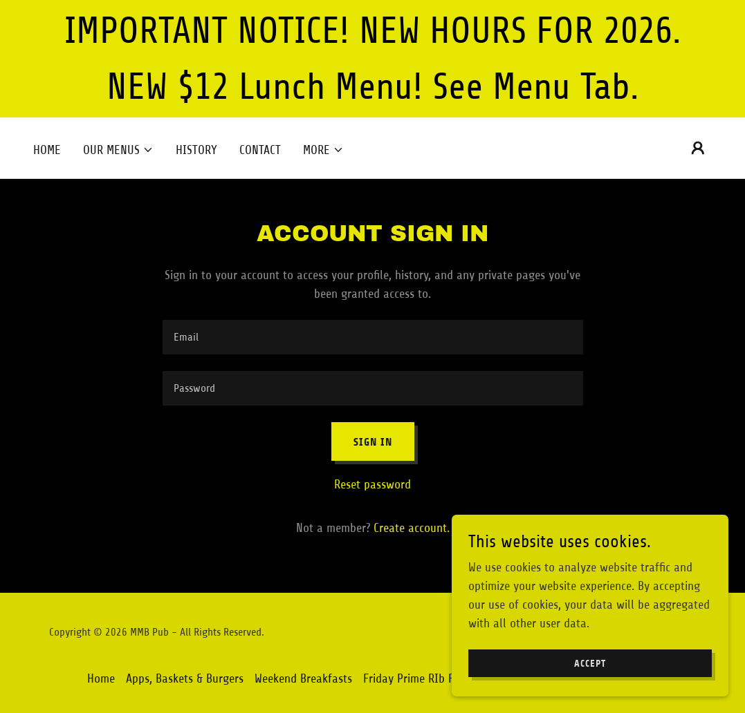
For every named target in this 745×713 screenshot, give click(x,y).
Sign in (372, 441)
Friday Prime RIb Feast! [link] (420, 678)
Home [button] (101, 678)
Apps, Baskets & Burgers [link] (184, 678)
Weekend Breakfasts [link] (303, 678)
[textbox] (373, 337)
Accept (590, 663)
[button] (118, 150)
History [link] (196, 150)
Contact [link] (260, 150)
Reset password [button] (372, 484)
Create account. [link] (412, 528)
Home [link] (47, 150)
